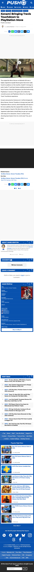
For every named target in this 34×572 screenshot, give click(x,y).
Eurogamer (29, 555)
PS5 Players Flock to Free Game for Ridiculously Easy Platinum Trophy (16, 405)
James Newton (10, 26)
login (22, 275)
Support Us (29, 433)
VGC (7, 558)
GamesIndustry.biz (15, 558)
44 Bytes (10, 546)
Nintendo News (16, 555)
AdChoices (16, 546)
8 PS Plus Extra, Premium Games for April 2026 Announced (18, 390)
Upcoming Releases (17, 10)
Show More (17, 525)
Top (3, 433)
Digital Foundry (6, 555)
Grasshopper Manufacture (7, 298)
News (3, 10)
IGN (23, 555)
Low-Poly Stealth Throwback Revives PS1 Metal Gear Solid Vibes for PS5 (18, 400)
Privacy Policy (12, 436)
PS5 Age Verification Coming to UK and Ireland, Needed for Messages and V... (17, 409)
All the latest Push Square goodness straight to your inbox (17, 564)
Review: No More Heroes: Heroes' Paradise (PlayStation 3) (14, 324)
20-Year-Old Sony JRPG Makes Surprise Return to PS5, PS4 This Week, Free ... (18, 380)
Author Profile (14, 254)
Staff (13, 433)
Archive (6, 439)
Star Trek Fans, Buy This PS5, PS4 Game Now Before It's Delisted (18, 424)
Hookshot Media (11, 545)
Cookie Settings (14, 439)
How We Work (20, 433)
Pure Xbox (18, 552)
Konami (25, 10)
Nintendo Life (10, 552)
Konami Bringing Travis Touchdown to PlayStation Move (16, 16)
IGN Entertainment (25, 545)
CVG (23, 558)
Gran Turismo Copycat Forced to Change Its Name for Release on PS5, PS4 (18, 385)
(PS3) (12, 174)
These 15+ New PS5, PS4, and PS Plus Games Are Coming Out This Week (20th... (17, 395)
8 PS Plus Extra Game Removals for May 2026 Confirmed (18, 414)
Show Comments (17, 265)
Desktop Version (25, 439)
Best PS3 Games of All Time (8, 180)
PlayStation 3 (4, 291)
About (8, 433)
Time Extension (27, 552)
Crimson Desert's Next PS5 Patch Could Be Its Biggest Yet (18, 419)
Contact (4, 436)
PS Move (8, 10)
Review (14, 178)
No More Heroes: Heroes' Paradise (9, 288)
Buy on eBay (17, 329)
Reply (21, 254)
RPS (27, 558)
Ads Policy (29, 436)
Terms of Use (21, 436)
